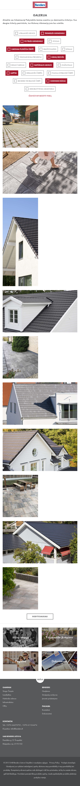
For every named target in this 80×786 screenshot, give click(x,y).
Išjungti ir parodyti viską (40, 96)
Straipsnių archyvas (49, 694)
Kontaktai (46, 710)
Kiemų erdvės (57, 57)
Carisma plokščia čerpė (22, 49)
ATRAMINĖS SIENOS (27, 33)
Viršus (40, 679)
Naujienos (46, 691)
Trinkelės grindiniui (55, 33)
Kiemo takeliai (17, 65)
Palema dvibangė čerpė (62, 73)
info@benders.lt (17, 728)
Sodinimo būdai (58, 81)
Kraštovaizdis (49, 49)
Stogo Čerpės (8, 691)
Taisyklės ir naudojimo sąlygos (37, 762)
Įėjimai (69, 49)
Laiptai (14, 73)
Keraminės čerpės (34, 73)
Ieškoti (76, 4)
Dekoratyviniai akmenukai (42, 89)
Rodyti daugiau (40, 616)
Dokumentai (47, 713)
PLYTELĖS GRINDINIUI (33, 41)
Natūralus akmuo (43, 65)
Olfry (5, 706)
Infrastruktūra (8, 702)
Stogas (56, 41)
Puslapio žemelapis (68, 762)
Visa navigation (5, 5)
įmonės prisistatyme (49, 698)
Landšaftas (7, 694)
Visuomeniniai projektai (30, 57)
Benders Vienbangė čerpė (29, 81)
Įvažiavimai (67, 65)
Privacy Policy (54, 762)
